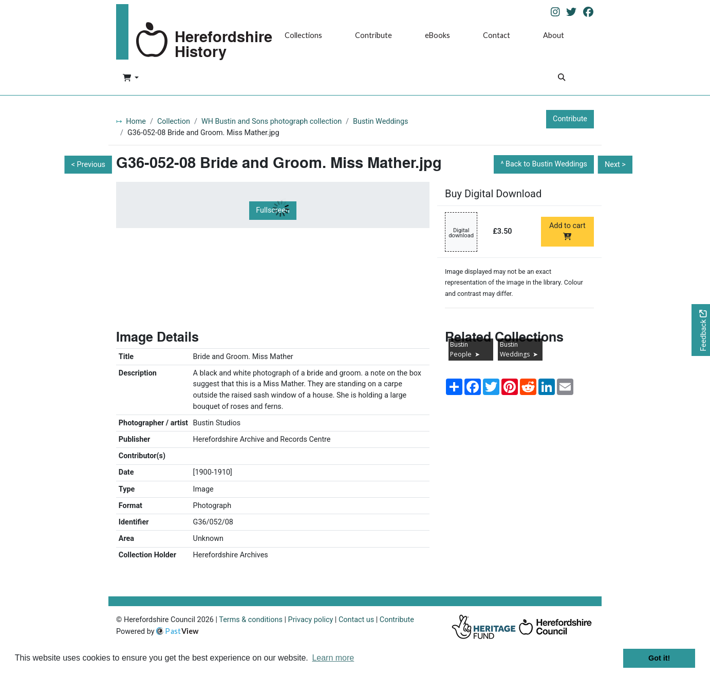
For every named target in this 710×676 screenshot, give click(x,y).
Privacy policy (310, 619)
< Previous (88, 164)
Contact (496, 35)
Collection (173, 121)
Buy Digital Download (493, 193)
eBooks (437, 35)
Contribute (373, 35)
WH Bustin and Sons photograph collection (271, 121)
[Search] (561, 78)
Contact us (356, 619)
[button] (130, 78)
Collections (303, 35)
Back (546, 164)
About (553, 35)
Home (136, 121)
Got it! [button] (659, 658)
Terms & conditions (251, 619)
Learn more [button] (333, 657)
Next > (615, 164)
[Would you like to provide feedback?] (701, 330)
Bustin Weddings (380, 121)
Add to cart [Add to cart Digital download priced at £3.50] (567, 230)
